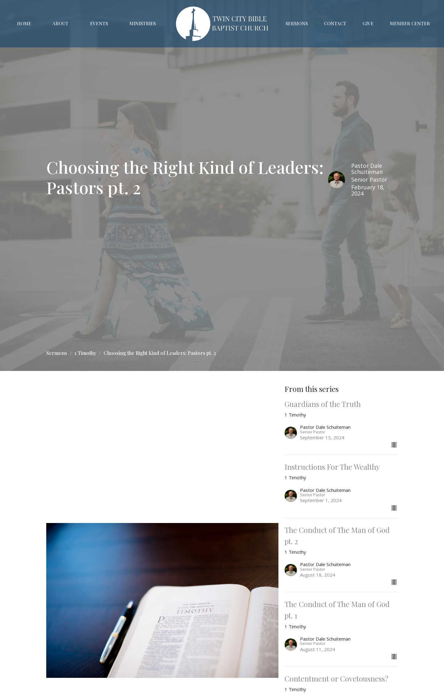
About (60, 23)
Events (99, 23)
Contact (335, 23)
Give (368, 23)
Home (24, 23)
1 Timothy (85, 353)
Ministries (142, 23)
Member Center (410, 23)
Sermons (297, 23)
